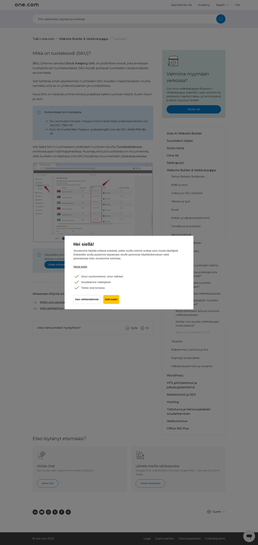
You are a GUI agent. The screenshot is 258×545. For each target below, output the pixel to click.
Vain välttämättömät (87, 299)
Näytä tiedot (80, 266)
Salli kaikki (111, 299)
